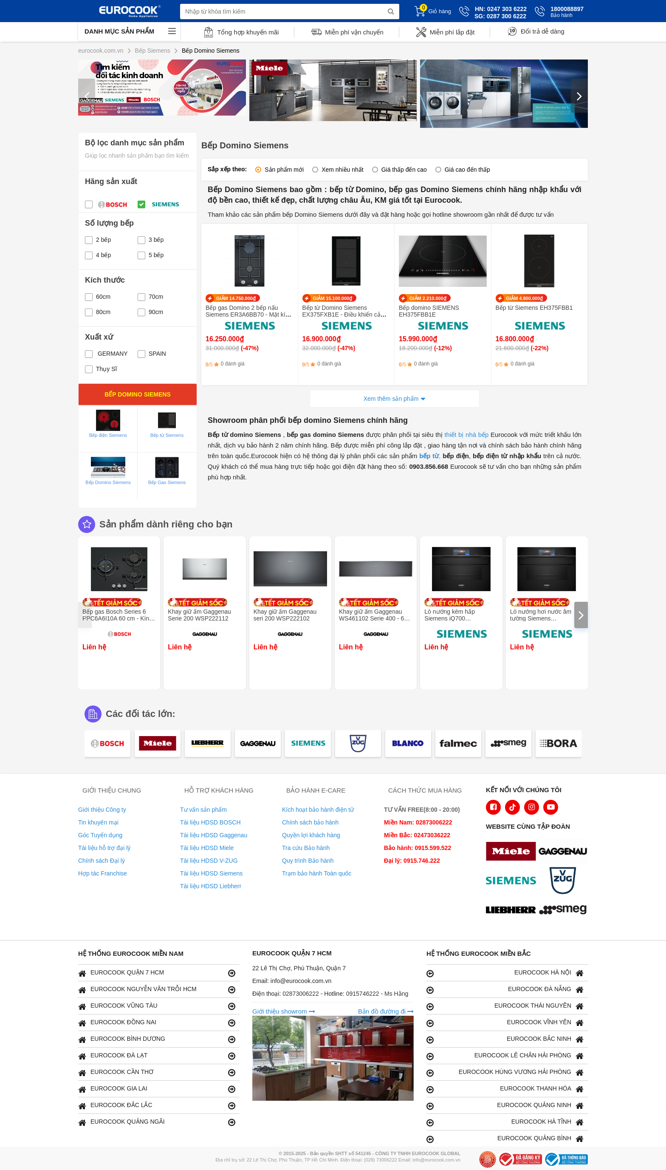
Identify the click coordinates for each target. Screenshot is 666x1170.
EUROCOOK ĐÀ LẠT (156, 1056)
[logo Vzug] (565, 881)
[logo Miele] (513, 852)
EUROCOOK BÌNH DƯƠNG (156, 1039)
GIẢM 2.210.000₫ (427, 298)
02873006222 (301, 993)
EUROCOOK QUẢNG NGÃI (156, 1122)
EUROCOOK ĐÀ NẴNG (505, 989)
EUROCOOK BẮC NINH (505, 1039)
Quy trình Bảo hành (308, 860)
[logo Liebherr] (513, 910)
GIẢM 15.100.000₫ (333, 298)
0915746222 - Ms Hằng (377, 993)
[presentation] (86, 96)
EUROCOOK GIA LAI (156, 1089)
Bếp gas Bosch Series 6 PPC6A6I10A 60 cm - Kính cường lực (117, 618)
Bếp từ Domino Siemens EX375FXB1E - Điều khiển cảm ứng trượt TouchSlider (344, 314)
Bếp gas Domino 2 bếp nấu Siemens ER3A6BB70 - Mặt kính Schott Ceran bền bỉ (249, 314)
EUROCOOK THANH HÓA (505, 1089)
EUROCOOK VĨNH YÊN (505, 1023)
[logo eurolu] (565, 910)
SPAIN (152, 353)
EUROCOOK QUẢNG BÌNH (505, 1139)
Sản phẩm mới (284, 169)
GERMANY (106, 353)
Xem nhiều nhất (343, 169)
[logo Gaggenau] (565, 852)
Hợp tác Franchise (102, 873)
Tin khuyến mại (98, 822)
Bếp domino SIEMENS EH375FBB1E (429, 311)
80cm (97, 312)
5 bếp (151, 255)
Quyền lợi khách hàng (311, 835)
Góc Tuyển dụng (100, 835)
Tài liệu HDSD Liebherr (210, 886)
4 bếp (98, 255)
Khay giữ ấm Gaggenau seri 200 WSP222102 (285, 615)
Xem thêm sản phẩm (391, 398)
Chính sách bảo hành (310, 822)
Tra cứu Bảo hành (306, 847)
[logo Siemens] (513, 881)
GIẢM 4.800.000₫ (524, 298)
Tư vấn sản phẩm (203, 809)
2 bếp (98, 239)
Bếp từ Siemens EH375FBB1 (534, 307)
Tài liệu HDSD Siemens (211, 873)
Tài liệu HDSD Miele (207, 847)
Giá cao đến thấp (467, 169)
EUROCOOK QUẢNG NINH (505, 1106)
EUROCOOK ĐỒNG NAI (156, 1023)
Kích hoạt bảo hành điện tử (318, 809)
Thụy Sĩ (101, 368)
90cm (150, 312)
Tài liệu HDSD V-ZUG (209, 860)
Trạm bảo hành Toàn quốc (316, 873)
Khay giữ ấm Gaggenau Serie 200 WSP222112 (199, 615)
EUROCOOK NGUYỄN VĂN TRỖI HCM (156, 989)
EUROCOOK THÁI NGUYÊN (505, 1006)
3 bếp (151, 239)
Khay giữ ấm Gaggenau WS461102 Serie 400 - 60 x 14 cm (375, 618)
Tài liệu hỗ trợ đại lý (104, 847)
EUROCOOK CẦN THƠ (156, 1072)
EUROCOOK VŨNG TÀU (156, 1006)
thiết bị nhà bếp (466, 434)
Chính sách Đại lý (101, 860)
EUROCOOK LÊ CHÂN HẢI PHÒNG (505, 1056)
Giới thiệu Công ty (102, 809)
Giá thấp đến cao (404, 169)
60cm (97, 296)
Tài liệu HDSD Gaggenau (213, 835)
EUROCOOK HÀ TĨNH (505, 1122)
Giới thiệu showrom (283, 1011)
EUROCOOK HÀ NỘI (505, 973)
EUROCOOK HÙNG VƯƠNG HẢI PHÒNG (505, 1072)
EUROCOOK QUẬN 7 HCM (156, 973)
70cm (150, 296)
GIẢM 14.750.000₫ (236, 298)
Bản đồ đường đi (386, 1011)
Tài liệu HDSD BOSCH (210, 822)
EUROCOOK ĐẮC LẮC (156, 1106)
